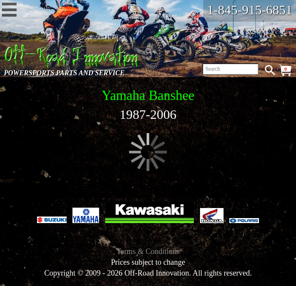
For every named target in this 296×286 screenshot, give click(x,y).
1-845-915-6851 (249, 10)
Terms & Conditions (147, 251)
